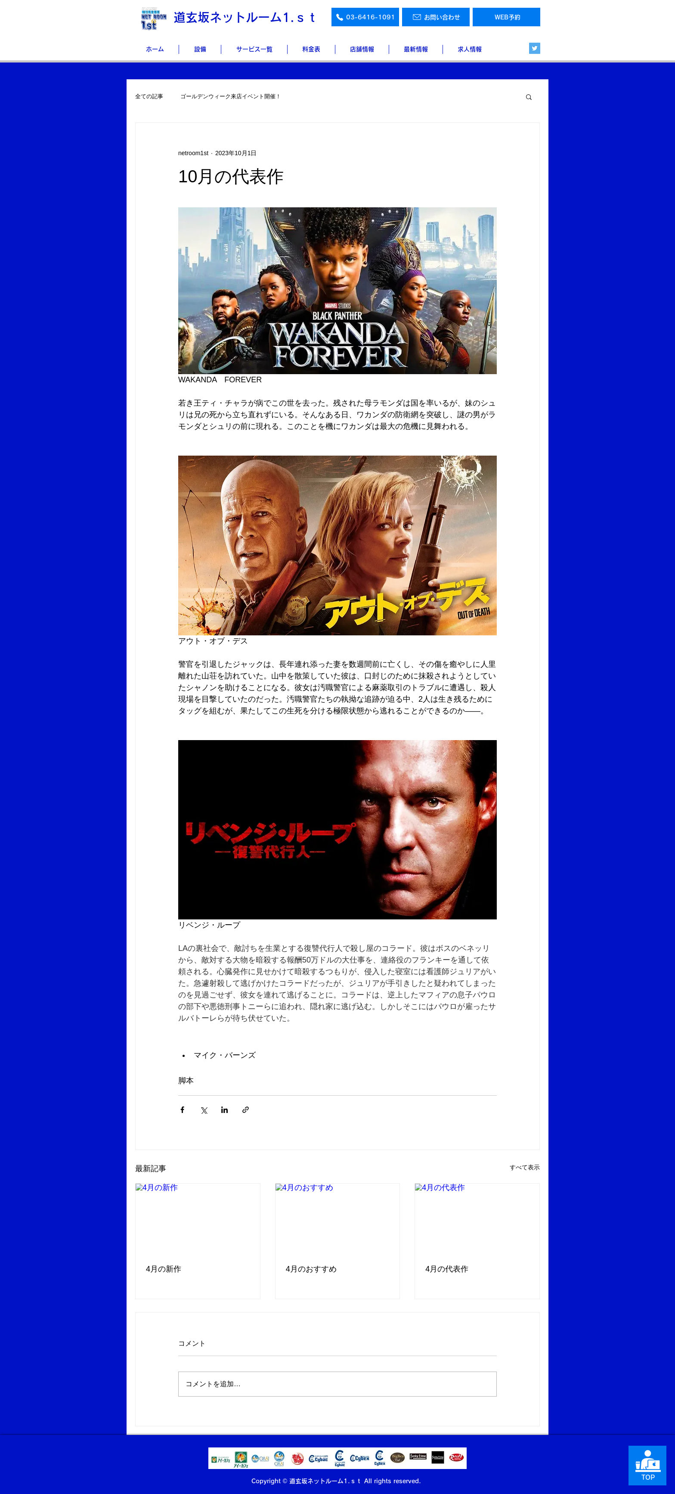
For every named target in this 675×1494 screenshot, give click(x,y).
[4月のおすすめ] (338, 1218)
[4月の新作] (198, 1218)
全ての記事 (149, 96)
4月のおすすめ (311, 1269)
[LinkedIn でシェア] (224, 1110)
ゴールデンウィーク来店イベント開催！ (230, 96)
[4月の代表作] (477, 1218)
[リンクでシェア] (246, 1110)
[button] (529, 96)
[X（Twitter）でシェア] (203, 1110)
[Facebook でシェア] (182, 1110)
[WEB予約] (506, 17)
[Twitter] (534, 48)
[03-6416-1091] (365, 17)
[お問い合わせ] (436, 17)
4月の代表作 (446, 1269)
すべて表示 (525, 1167)
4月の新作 (163, 1269)
